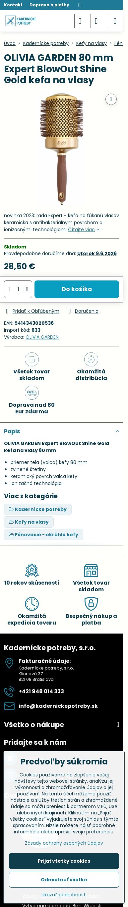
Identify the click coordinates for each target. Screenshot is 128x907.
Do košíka (77, 289)
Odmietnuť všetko (64, 879)
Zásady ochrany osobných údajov (64, 843)
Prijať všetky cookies (64, 861)
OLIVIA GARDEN (42, 337)
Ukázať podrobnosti (64, 895)
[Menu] (115, 21)
